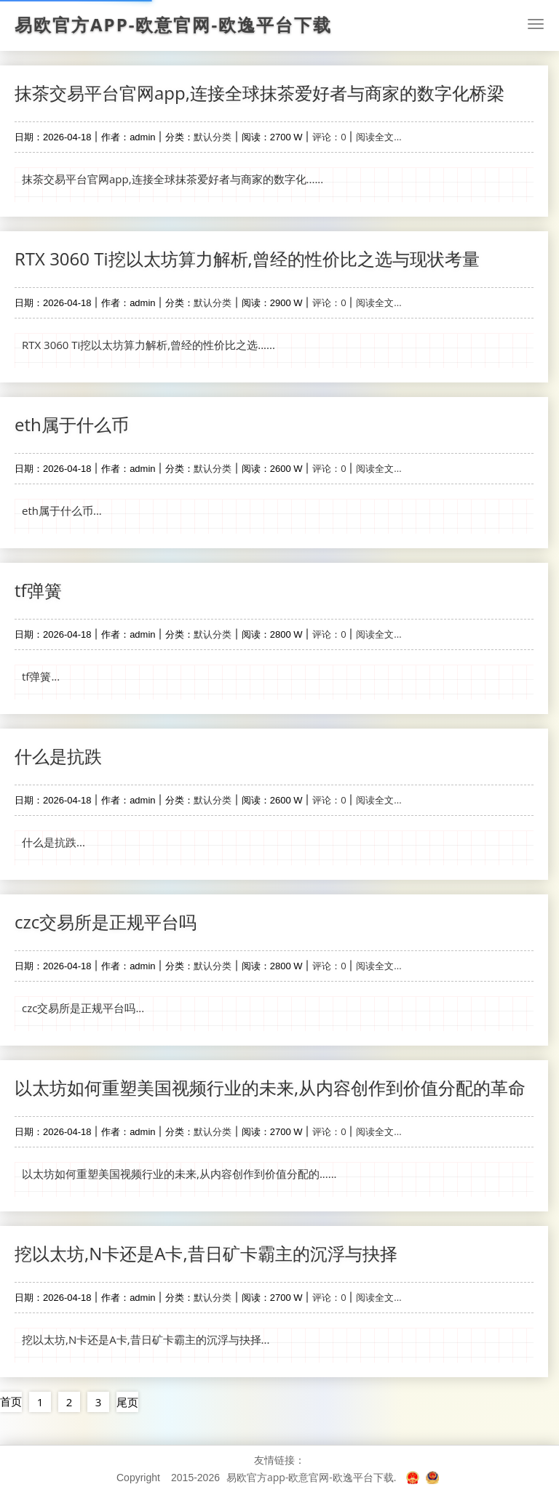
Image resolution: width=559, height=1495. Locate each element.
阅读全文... (378, 136)
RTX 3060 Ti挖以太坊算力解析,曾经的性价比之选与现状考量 (247, 258)
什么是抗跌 (58, 756)
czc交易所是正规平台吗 (106, 922)
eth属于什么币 (72, 424)
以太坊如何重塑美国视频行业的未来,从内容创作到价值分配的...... (179, 1173)
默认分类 (212, 136)
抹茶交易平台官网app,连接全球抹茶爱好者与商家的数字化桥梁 (259, 93)
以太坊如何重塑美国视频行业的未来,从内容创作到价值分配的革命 (270, 1087)
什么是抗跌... (53, 842)
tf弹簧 (38, 590)
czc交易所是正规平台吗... (83, 1008)
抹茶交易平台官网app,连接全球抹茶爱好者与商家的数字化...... (172, 179)
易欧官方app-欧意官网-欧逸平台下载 (173, 24)
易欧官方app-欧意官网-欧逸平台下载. (311, 1477)
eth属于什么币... (62, 510)
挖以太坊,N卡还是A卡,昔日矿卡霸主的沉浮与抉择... (145, 1339)
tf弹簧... (41, 676)
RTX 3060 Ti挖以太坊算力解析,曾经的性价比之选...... (148, 344)
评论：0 (329, 136)
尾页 (127, 1402)
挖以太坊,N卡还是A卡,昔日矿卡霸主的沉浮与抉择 (206, 1253)
